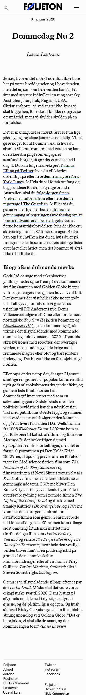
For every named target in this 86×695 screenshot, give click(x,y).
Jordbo (8, 674)
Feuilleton (11, 678)
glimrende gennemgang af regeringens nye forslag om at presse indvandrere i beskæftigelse (42, 215)
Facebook (52, 674)
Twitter (50, 665)
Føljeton (9, 665)
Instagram (52, 669)
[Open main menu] (76, 8)
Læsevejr (10, 688)
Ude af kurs (12, 692)
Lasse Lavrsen (43, 54)
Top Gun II (33, 320)
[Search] (6, 8)
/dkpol (8, 669)
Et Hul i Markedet (16, 683)
